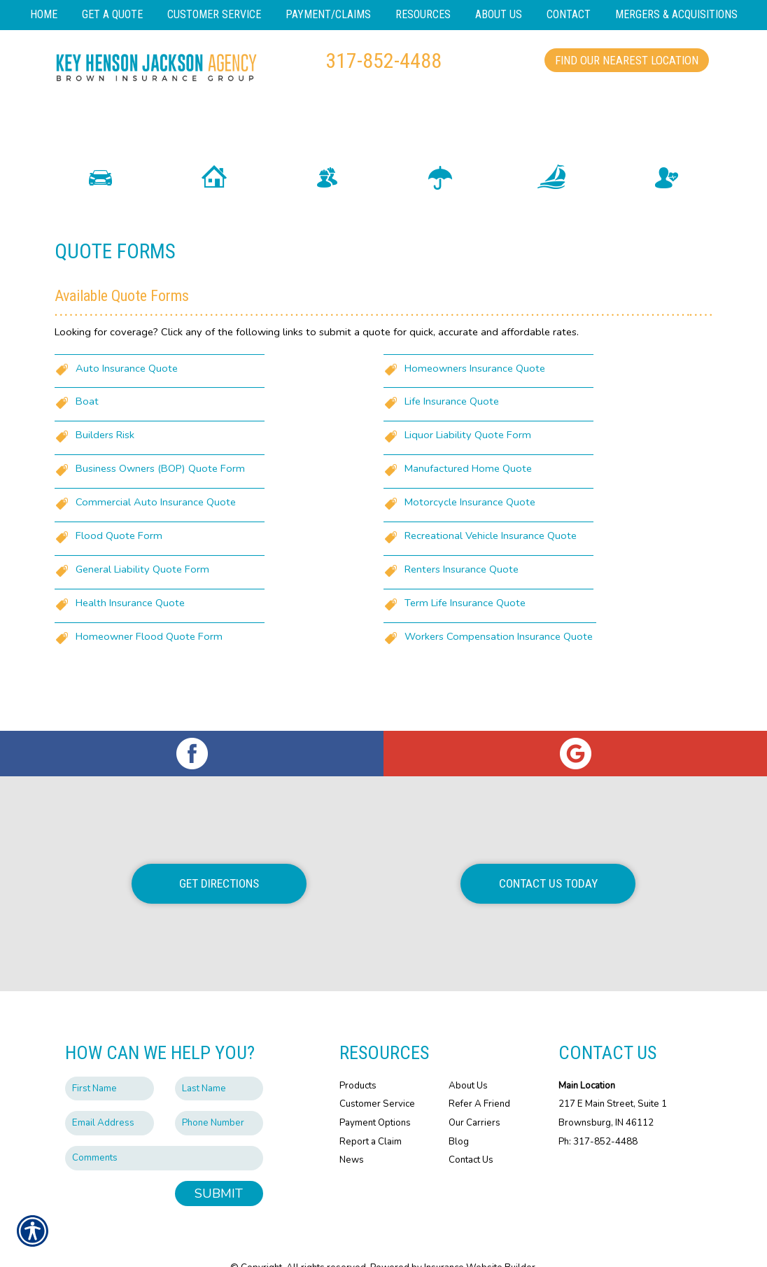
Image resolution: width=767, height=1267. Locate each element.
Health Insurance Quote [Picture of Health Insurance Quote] (130, 629)
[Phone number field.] (219, 1096)
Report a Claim (370, 1113)
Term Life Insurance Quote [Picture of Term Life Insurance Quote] (465, 629)
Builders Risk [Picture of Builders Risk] (105, 461)
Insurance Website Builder (479, 1240)
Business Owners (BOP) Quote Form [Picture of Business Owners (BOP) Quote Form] (160, 495)
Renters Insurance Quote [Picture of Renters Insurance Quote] (461, 596)
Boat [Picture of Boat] (87, 428)
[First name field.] (109, 1061)
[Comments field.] (164, 1130)
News (351, 1132)
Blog (459, 1113)
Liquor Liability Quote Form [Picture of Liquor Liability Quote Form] (467, 461)
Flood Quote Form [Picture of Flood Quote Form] (119, 562)
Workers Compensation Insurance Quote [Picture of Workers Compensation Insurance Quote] (498, 663)
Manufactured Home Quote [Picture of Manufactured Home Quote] (468, 495)
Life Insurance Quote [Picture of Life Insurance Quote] (451, 428)
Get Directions (219, 856)
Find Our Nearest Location (626, 60)
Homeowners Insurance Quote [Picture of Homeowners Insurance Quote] (474, 394)
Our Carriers (474, 1094)
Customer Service (377, 1076)
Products (358, 1057)
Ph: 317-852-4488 (598, 1113)
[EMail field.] (109, 1096)
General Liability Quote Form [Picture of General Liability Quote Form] (142, 596)
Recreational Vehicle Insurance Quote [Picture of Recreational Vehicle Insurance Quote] (490, 562)
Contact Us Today (548, 856)
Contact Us (471, 1132)
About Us (468, 1057)
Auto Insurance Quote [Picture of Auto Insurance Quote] (127, 394)
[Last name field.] (219, 1061)
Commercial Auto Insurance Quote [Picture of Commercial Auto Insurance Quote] (156, 529)
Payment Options (375, 1094)
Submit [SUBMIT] (219, 1165)
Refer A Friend (479, 1076)
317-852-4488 (383, 60)
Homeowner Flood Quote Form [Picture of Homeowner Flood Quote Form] (149, 663)
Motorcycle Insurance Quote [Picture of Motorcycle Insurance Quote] (469, 529)
